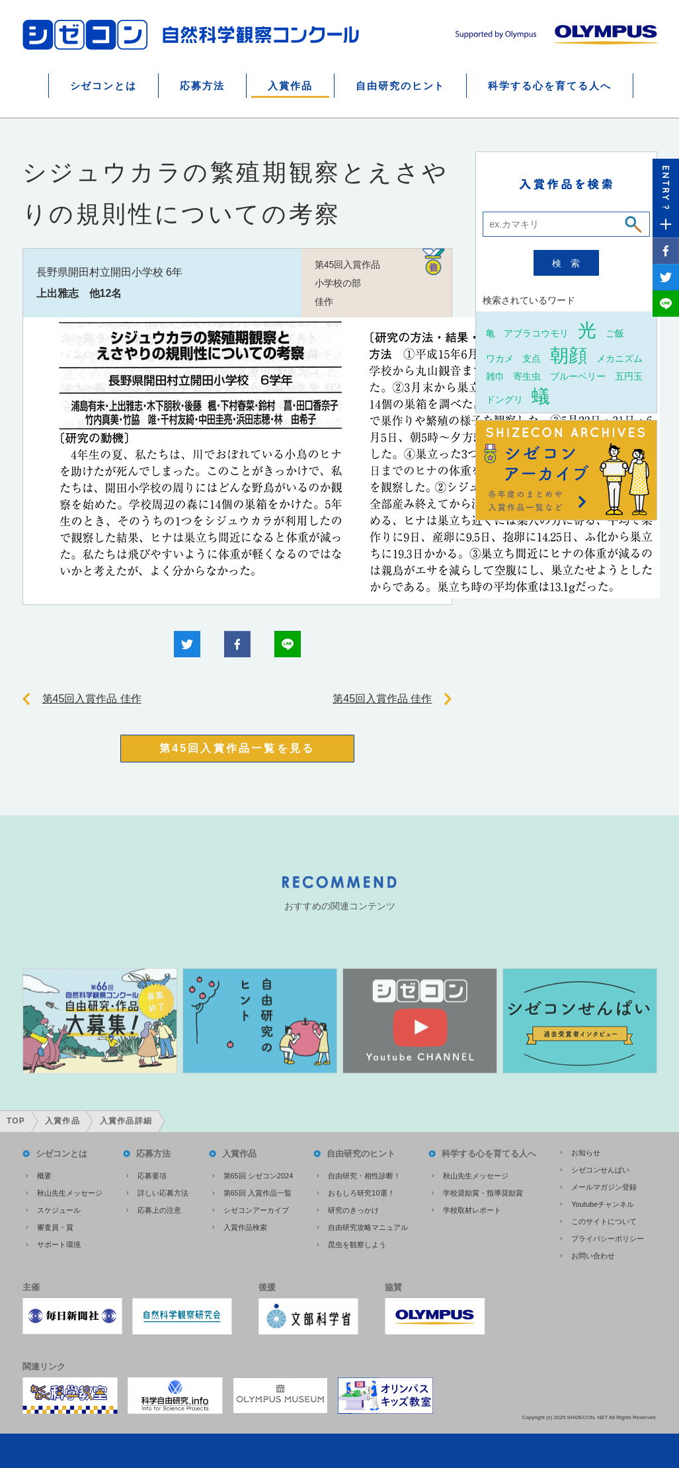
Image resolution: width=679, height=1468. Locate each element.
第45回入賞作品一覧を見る (237, 748)
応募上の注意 (159, 1210)
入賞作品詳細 (126, 1120)
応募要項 (152, 1176)
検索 (570, 263)
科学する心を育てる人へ (549, 85)
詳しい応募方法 (163, 1193)
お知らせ (585, 1153)
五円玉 (629, 376)
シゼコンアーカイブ (256, 1210)
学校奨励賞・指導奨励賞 (483, 1193)
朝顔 (568, 355)
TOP (16, 1120)
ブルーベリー (578, 376)
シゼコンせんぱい (600, 1170)
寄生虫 (527, 376)
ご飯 (615, 333)
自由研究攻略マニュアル (368, 1227)
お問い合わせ (593, 1256)
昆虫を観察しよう (357, 1244)
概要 (44, 1176)
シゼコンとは (104, 85)
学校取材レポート (472, 1210)
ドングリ (504, 399)
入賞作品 (290, 85)
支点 (531, 358)
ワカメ (500, 358)
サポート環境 (59, 1244)
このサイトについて (604, 1221)
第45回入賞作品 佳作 (91, 698)
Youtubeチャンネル (602, 1204)
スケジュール (59, 1210)
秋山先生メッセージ (69, 1193)
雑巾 (495, 376)
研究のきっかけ (353, 1210)
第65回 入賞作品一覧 (257, 1193)
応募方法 (202, 85)
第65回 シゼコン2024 (258, 1176)
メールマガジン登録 (604, 1187)
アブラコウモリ (536, 333)
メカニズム (619, 358)
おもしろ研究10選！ (361, 1193)
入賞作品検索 (245, 1227)
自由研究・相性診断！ (364, 1176)
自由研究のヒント (401, 85)
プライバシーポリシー (607, 1239)
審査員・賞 (55, 1227)
